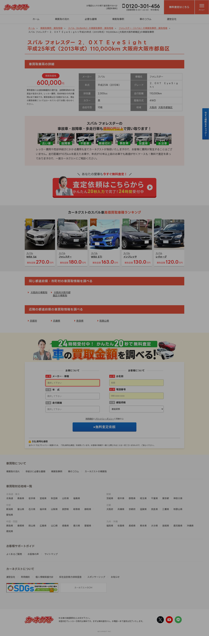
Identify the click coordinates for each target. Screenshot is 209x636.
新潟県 (9, 509)
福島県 (76, 498)
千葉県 (154, 498)
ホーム (36, 19)
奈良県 (79, 320)
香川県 (76, 525)
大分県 (154, 525)
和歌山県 (104, 320)
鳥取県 (9, 525)
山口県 (54, 525)
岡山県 (32, 525)
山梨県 (54, 509)
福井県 (43, 509)
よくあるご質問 (14, 554)
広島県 (43, 525)
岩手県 (32, 498)
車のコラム (145, 19)
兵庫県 (56, 320)
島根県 (20, 525)
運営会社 (171, 19)
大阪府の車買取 (39, 292)
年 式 (56, 389)
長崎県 (132, 525)
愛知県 (9, 515)
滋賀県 (143, 509)
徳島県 (65, 525)
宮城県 (43, 498)
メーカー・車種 (60, 376)
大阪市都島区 (165, 107)
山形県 (65, 498)
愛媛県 (87, 525)
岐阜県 (76, 509)
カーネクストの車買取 (96, 471)
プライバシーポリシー (104, 419)
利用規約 (89, 419)
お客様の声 (33, 554)
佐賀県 (121, 525)
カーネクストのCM (83, 587)
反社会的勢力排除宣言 (70, 577)
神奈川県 (177, 498)
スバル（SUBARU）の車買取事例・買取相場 (90, 28)
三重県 (165, 509)
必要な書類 (91, 19)
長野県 (65, 509)
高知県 (9, 531)
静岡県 (87, 509)
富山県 (20, 509)
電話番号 (121, 389)
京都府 (33, 320)
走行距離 (57, 402)
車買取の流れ (62, 19)
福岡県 (109, 525)
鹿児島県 (177, 525)
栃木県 (121, 498)
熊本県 (143, 525)
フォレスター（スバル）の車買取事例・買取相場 (143, 28)
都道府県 (121, 402)
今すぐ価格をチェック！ (206, 124)
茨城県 (109, 498)
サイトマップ (51, 554)
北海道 (9, 498)
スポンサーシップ (96, 577)
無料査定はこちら (179, 7)
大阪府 (153, 107)
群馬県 (132, 498)
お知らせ (115, 577)
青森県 (20, 498)
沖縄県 (190, 525)
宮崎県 (165, 525)
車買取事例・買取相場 (51, 28)
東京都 (165, 498)
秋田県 (54, 498)
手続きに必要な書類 (35, 471)
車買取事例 (118, 19)
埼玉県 (143, 498)
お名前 (119, 376)
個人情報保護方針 (44, 577)
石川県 (32, 509)
